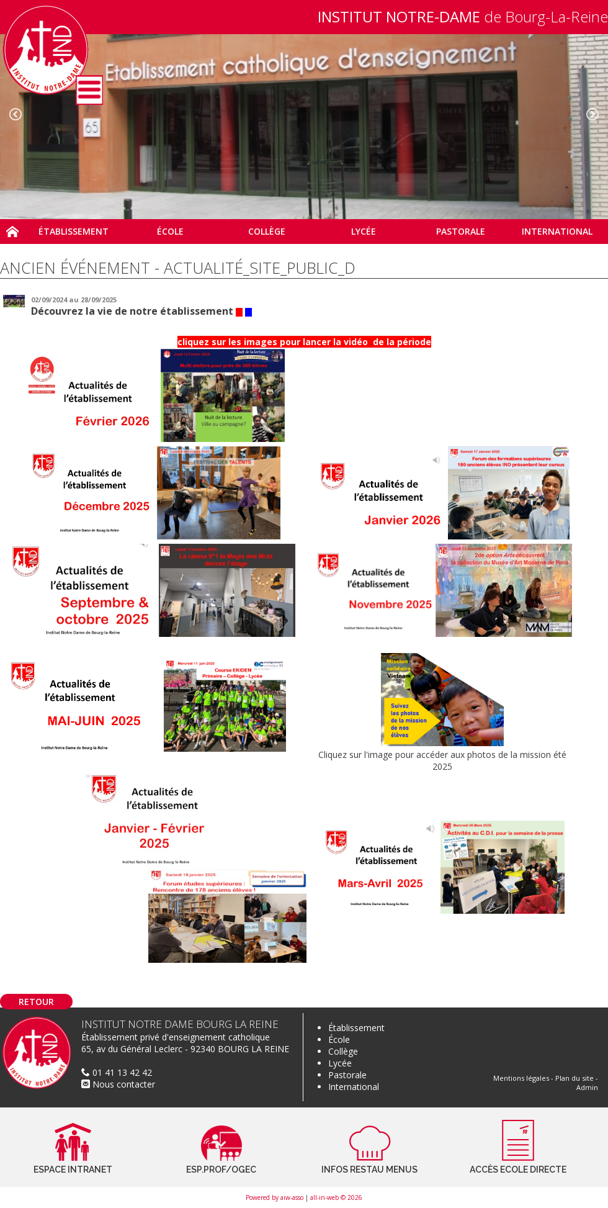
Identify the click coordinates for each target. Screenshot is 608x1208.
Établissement (356, 1028)
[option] (304, 126)
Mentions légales (521, 1078)
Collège (343, 1051)
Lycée (340, 1063)
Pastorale (347, 1075)
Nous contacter (118, 1084)
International (353, 1087)
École (339, 1039)
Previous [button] (15, 114)
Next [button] (592, 114)
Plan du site (574, 1078)
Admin (587, 1087)
